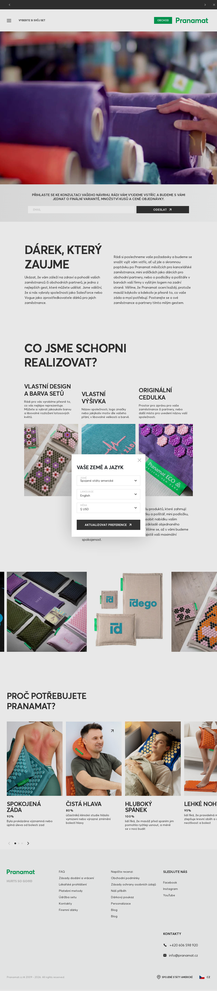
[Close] (139, 460)
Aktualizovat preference (106, 525)
